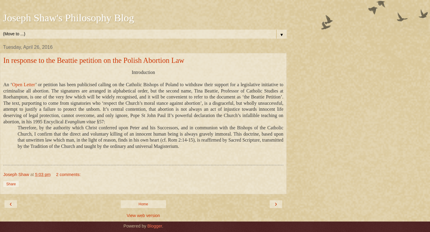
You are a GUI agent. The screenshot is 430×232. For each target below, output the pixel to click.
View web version (143, 215)
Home (143, 204)
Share (11, 184)
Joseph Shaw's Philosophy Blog (68, 17)
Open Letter (23, 84)
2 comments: (68, 174)
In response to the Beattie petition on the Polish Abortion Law (93, 60)
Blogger (155, 226)
